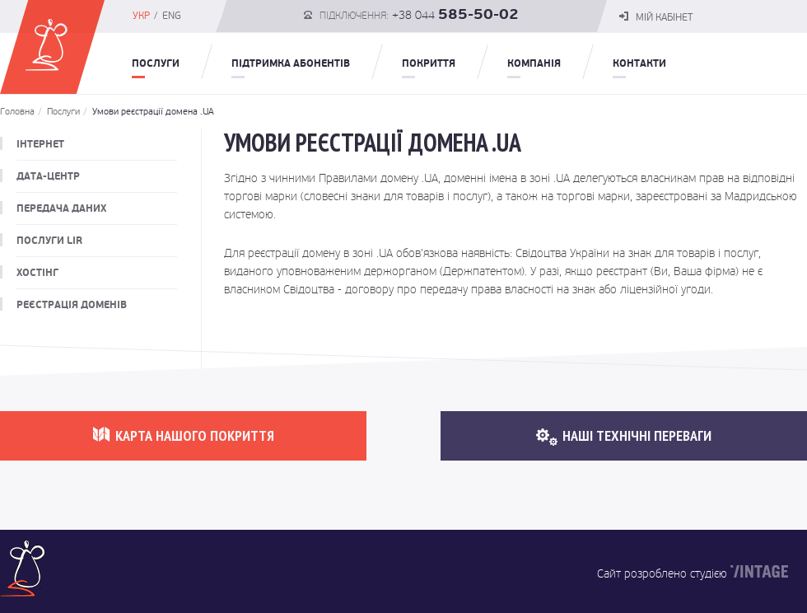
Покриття (428, 63)
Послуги (156, 63)
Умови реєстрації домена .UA (148, 112)
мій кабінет (656, 17)
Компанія (534, 63)
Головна (17, 111)
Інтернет (40, 144)
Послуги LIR (49, 240)
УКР (141, 15)
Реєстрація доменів (71, 304)
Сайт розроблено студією (662, 573)
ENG (171, 15)
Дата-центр (48, 176)
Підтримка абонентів (290, 63)
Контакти (639, 63)
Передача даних (61, 208)
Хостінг (37, 272)
